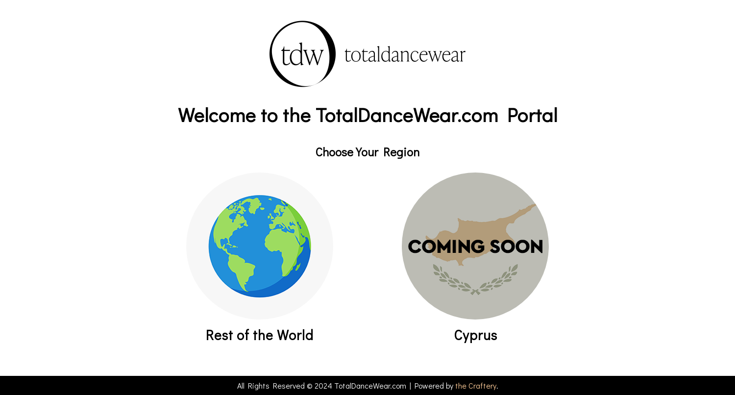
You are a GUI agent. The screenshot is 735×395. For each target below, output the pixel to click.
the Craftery (475, 385)
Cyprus (475, 335)
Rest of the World (260, 335)
